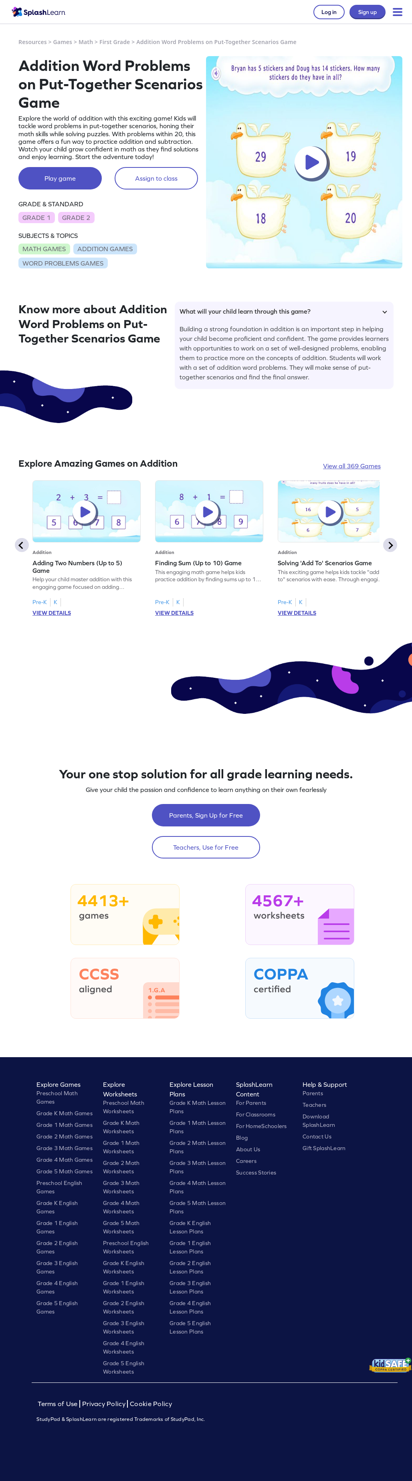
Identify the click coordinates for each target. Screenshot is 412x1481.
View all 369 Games (352, 465)
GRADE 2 (76, 217)
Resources (32, 42)
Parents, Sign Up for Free (206, 815)
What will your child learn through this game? (283, 311)
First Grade (114, 42)
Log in (329, 12)
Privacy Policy (103, 1404)
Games (63, 42)
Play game (60, 178)
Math (86, 42)
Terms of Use (58, 1404)
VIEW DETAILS (51, 613)
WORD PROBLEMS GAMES (62, 263)
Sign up (367, 12)
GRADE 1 (36, 217)
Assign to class (156, 178)
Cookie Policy (151, 1404)
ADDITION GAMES (105, 248)
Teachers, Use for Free (205, 847)
